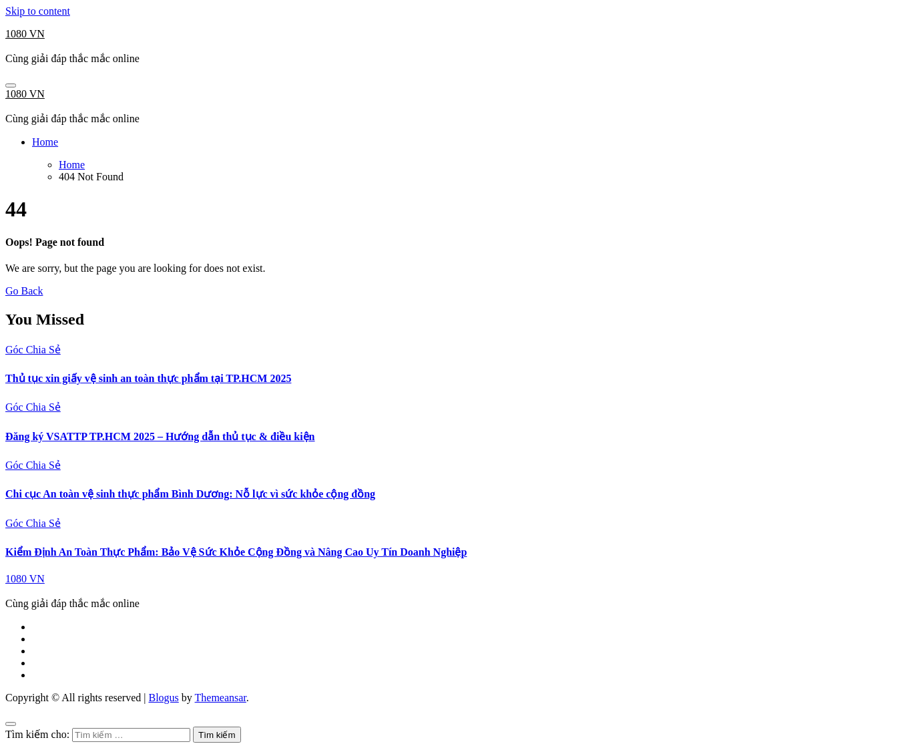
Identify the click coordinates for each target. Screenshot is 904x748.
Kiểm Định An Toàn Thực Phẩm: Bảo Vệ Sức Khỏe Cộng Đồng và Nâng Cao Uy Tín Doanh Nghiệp (236, 552)
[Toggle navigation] (10, 85)
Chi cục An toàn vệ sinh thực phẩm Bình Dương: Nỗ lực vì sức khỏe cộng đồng (190, 494)
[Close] (10, 724)
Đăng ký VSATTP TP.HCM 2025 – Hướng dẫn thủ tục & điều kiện (160, 436)
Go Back (24, 291)
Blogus (163, 697)
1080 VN (25, 33)
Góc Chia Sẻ (33, 349)
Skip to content (37, 11)
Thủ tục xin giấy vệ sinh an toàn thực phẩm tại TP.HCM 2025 (148, 378)
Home (45, 142)
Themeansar (220, 697)
